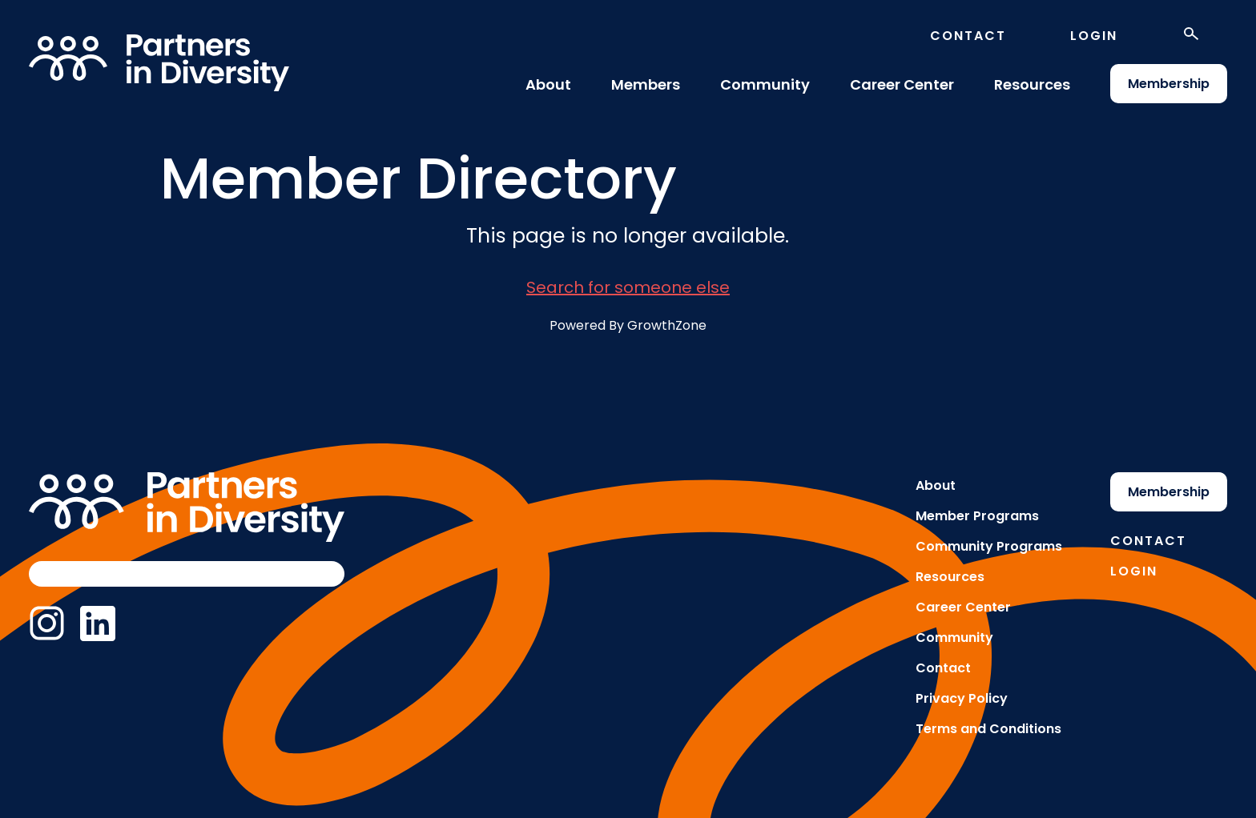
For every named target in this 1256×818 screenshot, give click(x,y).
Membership (1169, 83)
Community (765, 84)
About (548, 84)
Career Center (902, 84)
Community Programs (989, 546)
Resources (1032, 84)
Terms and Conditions (988, 729)
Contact (968, 35)
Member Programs (977, 516)
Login (1093, 35)
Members (645, 84)
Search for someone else (628, 287)
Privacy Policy (962, 698)
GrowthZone (666, 325)
